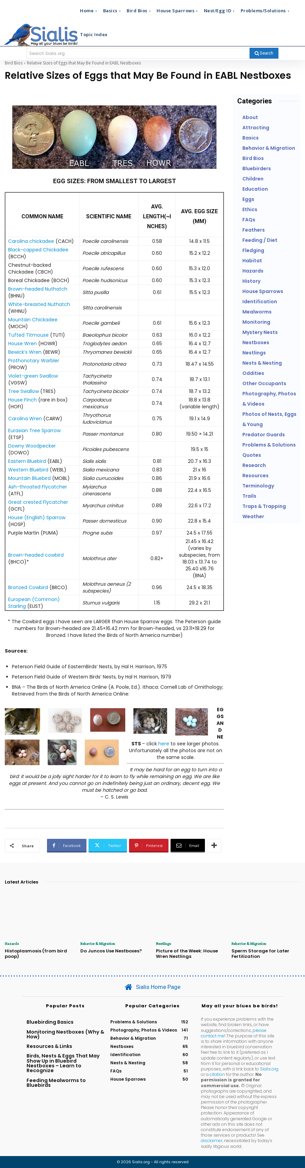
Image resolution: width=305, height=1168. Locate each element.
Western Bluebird (28, 469)
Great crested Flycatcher (38, 502)
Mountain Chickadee (33, 319)
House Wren (22, 343)
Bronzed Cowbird (28, 587)
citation (217, 1074)
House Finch (22, 399)
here (163, 743)
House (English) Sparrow (36, 517)
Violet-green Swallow (33, 376)
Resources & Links (49, 1046)
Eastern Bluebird (27, 461)
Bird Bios (13, 63)
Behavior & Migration (97, 943)
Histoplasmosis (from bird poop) (36, 954)
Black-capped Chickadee (38, 249)
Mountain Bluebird (29, 478)
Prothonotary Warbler (33, 360)
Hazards (12, 943)
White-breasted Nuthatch (39, 304)
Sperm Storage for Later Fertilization (260, 954)
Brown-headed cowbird (36, 555)
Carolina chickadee (31, 241)
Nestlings (163, 943)
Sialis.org (269, 1069)
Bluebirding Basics (50, 1022)
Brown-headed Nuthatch (37, 289)
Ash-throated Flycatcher (37, 486)
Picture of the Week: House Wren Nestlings (187, 954)
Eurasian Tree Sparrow (34, 430)
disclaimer (211, 1140)
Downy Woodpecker (32, 445)
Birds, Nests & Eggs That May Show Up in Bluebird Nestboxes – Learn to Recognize (63, 1063)
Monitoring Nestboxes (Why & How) (65, 1034)
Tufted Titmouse (28, 335)
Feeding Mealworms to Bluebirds (56, 1082)
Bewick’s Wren (25, 352)
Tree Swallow (23, 391)
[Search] (264, 53)
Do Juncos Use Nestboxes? (111, 951)
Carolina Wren (25, 418)
